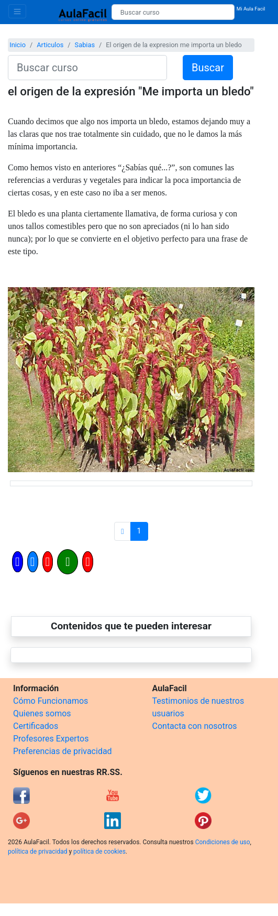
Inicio (17, 45)
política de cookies (99, 851)
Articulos (50, 45)
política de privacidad (37, 851)
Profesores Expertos (50, 739)
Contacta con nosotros (194, 726)
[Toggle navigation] (17, 11)
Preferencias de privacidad (62, 751)
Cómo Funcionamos (50, 701)
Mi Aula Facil (251, 9)
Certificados (35, 726)
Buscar (208, 67)
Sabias (85, 45)
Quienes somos (42, 713)
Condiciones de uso (222, 842)
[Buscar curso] (173, 12)
